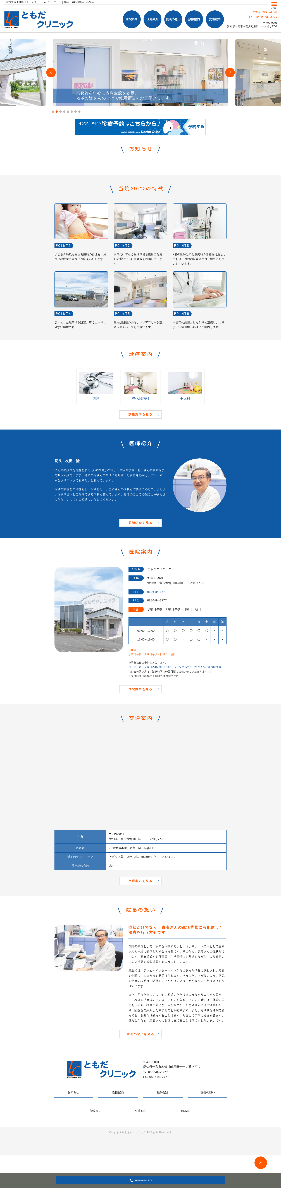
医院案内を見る (140, 707)
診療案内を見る (140, 419)
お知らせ (73, 1125)
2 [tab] (57, 111)
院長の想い (173, 19)
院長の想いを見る (140, 1065)
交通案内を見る (140, 905)
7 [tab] (75, 111)
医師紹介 (152, 19)
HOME (185, 1143)
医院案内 (131, 19)
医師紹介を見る (140, 534)
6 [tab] (72, 111)
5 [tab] (68, 111)
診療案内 (194, 19)
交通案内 (215, 19)
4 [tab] (64, 111)
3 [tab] (60, 111)
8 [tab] (79, 111)
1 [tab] (53, 111)
